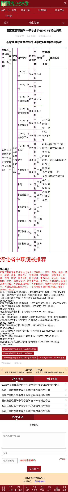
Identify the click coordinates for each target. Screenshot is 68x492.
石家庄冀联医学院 (9, 303)
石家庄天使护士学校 (10, 311)
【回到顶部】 (40, 481)
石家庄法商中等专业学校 (12, 336)
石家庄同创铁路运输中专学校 (14, 330)
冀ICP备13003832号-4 (35, 478)
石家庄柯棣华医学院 (10, 306)
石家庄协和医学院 (9, 317)
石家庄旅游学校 (8, 295)
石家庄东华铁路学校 (10, 325)
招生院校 (34, 22)
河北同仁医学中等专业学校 (13, 320)
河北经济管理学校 (9, 292)
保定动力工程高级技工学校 (13, 341)
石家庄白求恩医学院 (10, 298)
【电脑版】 (27, 481)
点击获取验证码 (28, 460)
